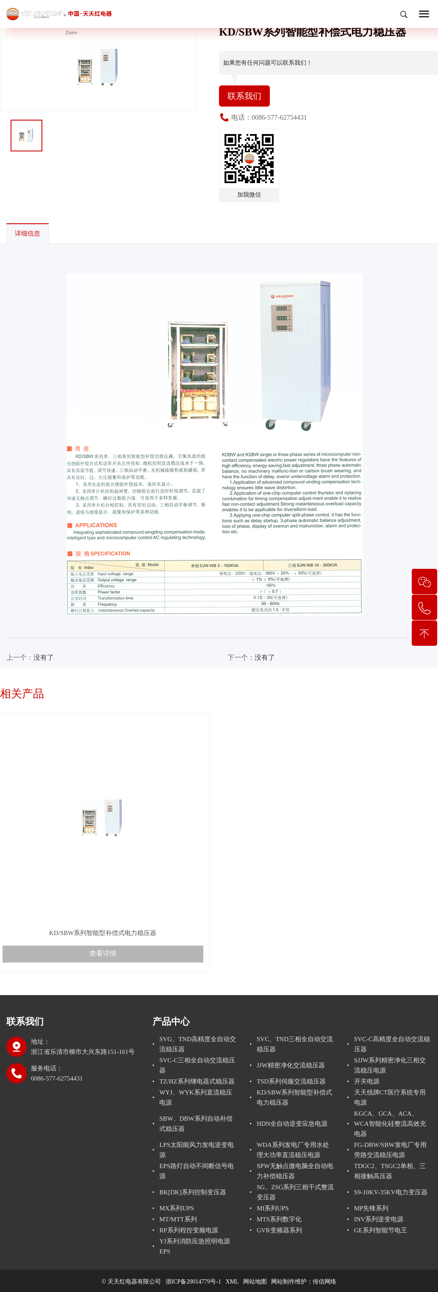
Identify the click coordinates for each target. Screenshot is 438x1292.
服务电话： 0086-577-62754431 (57, 1073)
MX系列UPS (176, 1208)
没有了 (43, 657)
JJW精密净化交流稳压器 (291, 1065)
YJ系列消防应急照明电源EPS (194, 1246)
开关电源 (367, 1081)
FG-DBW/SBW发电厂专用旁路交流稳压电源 (390, 1149)
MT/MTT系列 (178, 1219)
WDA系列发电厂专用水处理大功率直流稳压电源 (293, 1149)
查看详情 (102, 974)
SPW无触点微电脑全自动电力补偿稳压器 (295, 1171)
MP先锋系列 (371, 1208)
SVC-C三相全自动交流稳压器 (197, 1065)
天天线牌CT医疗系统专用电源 (390, 1097)
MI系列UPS (273, 1208)
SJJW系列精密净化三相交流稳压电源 (390, 1065)
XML (232, 1281)
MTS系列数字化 (279, 1219)
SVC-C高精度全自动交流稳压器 (392, 1044)
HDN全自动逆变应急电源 (292, 1123)
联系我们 (244, 96)
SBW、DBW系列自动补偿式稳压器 (196, 1123)
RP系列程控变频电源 (188, 1230)
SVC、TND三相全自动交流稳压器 (295, 1044)
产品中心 (171, 1021)
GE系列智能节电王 (380, 1230)
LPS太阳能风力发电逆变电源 (196, 1149)
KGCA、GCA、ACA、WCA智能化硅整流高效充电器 (390, 1123)
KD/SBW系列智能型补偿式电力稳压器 (294, 1097)
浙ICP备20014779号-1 (193, 1281)
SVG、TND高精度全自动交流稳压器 (197, 1044)
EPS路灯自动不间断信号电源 (196, 1171)
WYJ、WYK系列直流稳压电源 (195, 1097)
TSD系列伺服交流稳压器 (291, 1081)
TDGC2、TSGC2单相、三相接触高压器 (390, 1171)
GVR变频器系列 (279, 1230)
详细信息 (27, 233)
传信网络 (324, 1281)
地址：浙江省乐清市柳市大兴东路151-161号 (83, 1046)
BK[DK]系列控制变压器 (192, 1192)
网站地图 (255, 1281)
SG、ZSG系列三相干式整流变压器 (295, 1192)
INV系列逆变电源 (379, 1219)
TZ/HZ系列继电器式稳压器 (197, 1081)
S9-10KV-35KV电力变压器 (390, 1192)
